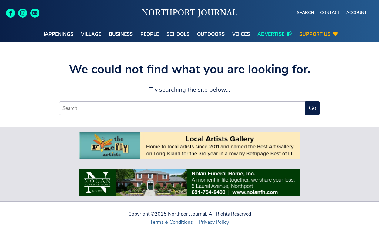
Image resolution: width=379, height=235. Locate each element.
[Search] (182, 108)
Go (312, 108)
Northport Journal (189, 13)
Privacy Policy (214, 222)
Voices (241, 34)
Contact (330, 13)
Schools (178, 34)
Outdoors (211, 34)
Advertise (270, 34)
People (149, 34)
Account (356, 13)
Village (91, 34)
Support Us (314, 34)
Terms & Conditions (171, 222)
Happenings (57, 34)
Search (305, 13)
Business (121, 34)
